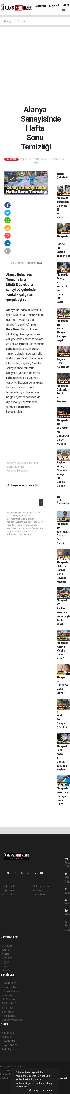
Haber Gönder (41, 894)
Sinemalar (8, 1007)
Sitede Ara (8, 1032)
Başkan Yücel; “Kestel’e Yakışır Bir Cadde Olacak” (62, 474)
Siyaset (6, 953)
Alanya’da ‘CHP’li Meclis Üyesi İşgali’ (62, 650)
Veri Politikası (9, 894)
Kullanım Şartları (42, 886)
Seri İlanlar (8, 1011)
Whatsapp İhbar (42, 890)
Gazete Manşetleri (12, 1019)
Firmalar (6, 970)
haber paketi (7, 1081)
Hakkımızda (8, 886)
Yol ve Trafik (9, 987)
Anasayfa (9, 21)
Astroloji (6, 1049)
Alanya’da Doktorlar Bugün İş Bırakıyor (63, 393)
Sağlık (5, 962)
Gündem (40, 6)
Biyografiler (8, 1040)
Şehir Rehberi (9, 1015)
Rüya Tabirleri (9, 1045)
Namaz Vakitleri (11, 991)
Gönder (42, 502)
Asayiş (6, 949)
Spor (4, 966)
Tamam (48, 1090)
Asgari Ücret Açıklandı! (63, 363)
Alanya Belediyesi (18, 310)
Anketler (7, 1036)
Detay (33, 1090)
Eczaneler (7, 995)
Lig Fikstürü (8, 999)
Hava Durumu (10, 983)
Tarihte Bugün (10, 1003)
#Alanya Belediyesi (17, 470)
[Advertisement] (35, 66)
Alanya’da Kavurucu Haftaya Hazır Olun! (62, 796)
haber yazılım (7, 1085)
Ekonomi (7, 957)
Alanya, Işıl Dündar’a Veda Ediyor (62, 685)
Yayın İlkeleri (9, 890)
